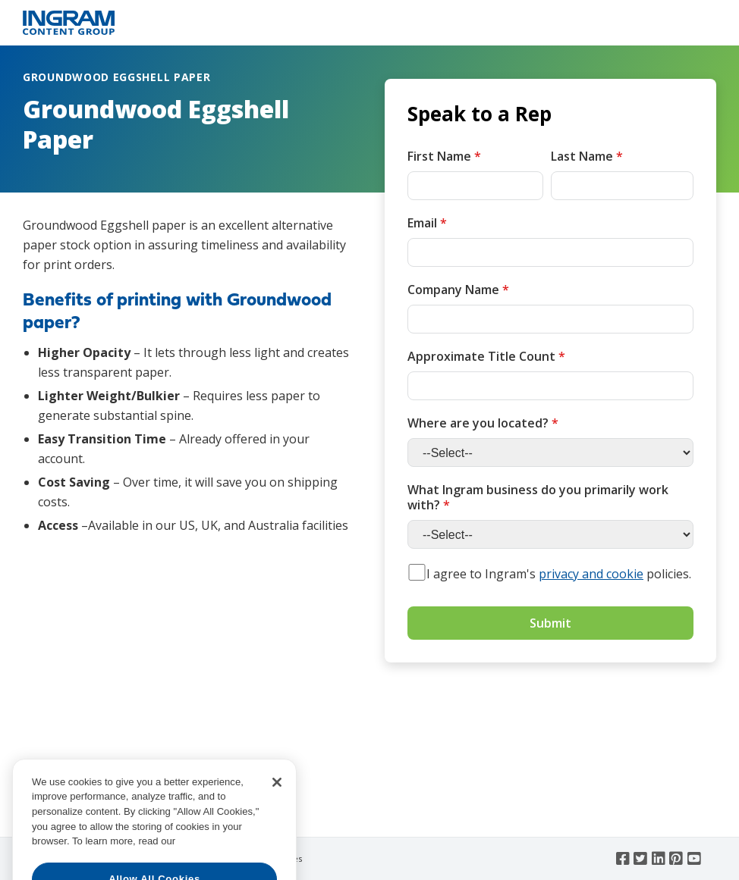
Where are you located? (482, 423)
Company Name (458, 289)
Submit (550, 623)
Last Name (587, 156)
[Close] (277, 814)
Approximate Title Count (486, 356)
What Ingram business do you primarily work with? (537, 497)
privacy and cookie (591, 573)
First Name (444, 156)
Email (427, 222)
